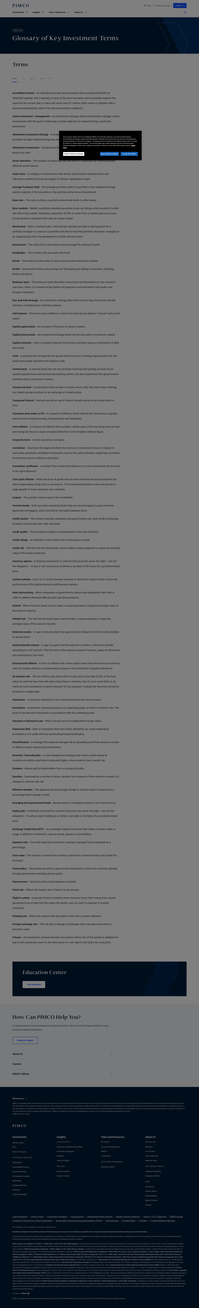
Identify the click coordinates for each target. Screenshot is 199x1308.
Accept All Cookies (129, 154)
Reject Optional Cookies (109, 154)
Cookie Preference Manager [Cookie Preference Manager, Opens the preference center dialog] (73, 154)
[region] (100, 145)
